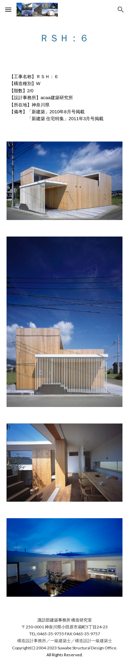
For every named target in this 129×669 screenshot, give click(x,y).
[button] (8, 9)
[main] (65, 36)
